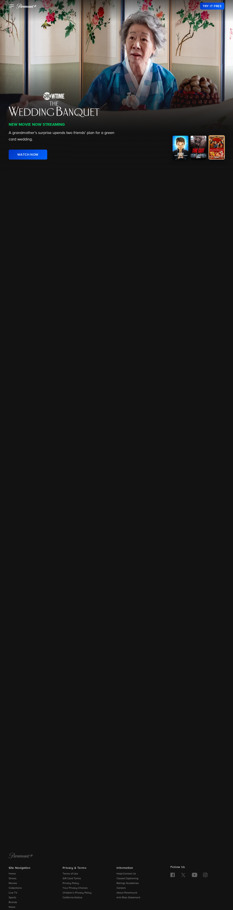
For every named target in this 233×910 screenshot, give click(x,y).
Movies (13, 883)
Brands (13, 902)
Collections (15, 888)
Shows (12, 878)
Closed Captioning (127, 878)
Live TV (13, 893)
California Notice (72, 897)
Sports (12, 897)
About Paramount (126, 893)
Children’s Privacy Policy (77, 893)
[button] (11, 7)
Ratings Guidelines (127, 883)
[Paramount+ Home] (21, 856)
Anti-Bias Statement (128, 897)
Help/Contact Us (126, 873)
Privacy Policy (71, 883)
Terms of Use (70, 873)
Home (12, 873)
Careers (121, 888)
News (12, 907)
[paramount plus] (26, 6)
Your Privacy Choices (75, 888)
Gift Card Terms (72, 878)
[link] (212, 6)
